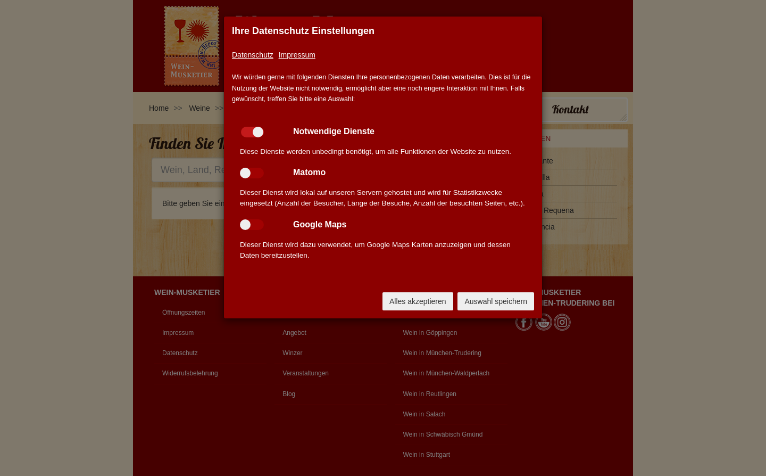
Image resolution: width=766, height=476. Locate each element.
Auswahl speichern (495, 301)
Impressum (297, 55)
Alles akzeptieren (417, 301)
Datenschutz (252, 55)
